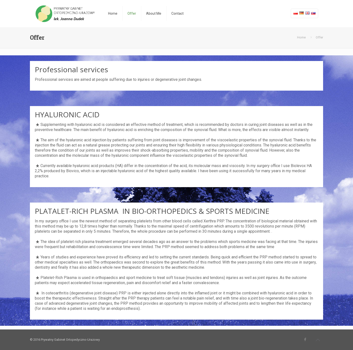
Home (301, 37)
